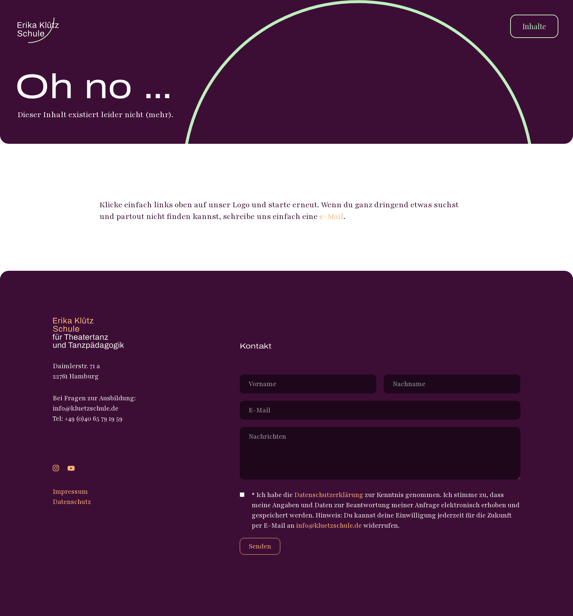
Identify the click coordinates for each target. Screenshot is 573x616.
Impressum (70, 491)
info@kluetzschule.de (329, 525)
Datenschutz (72, 501)
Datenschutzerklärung (328, 494)
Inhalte (534, 26)
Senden (260, 546)
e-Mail (331, 216)
